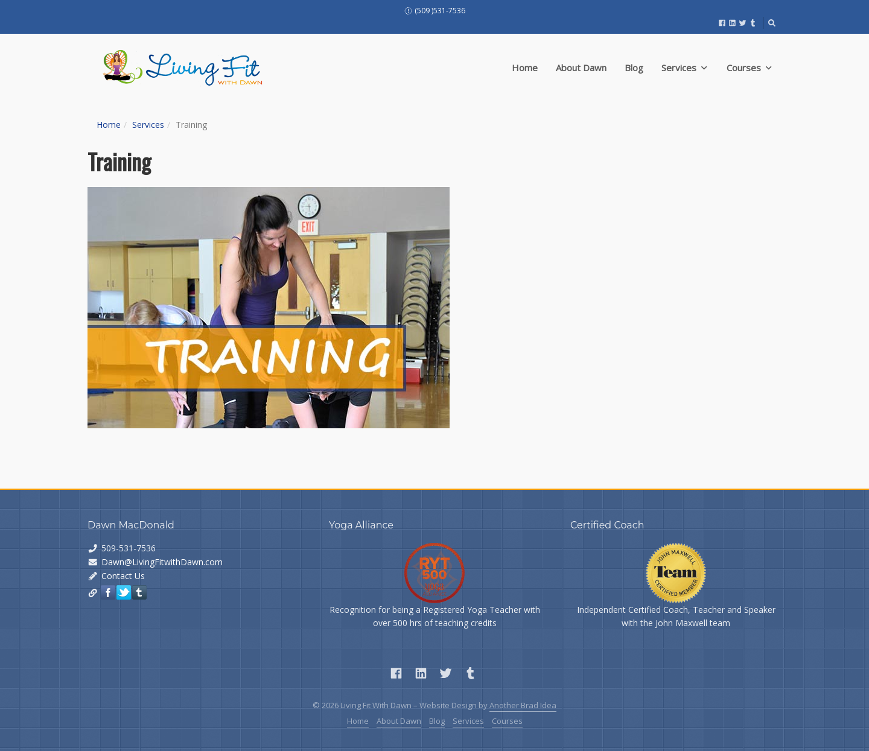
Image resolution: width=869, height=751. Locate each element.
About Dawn (581, 68)
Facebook (108, 592)
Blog (634, 68)
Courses (749, 68)
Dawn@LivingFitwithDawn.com (162, 562)
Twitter (123, 592)
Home (525, 68)
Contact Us (123, 575)
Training (119, 161)
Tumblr (139, 592)
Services (684, 68)
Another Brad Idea (522, 705)
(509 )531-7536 (434, 10)
